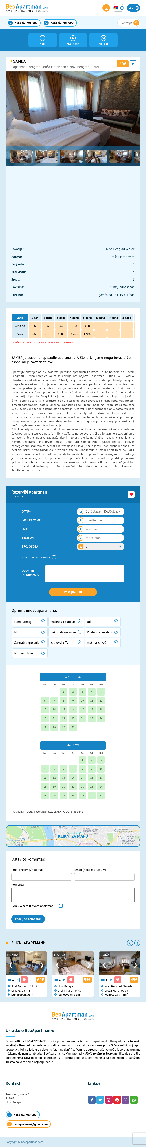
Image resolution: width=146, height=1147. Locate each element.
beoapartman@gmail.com (27, 1124)
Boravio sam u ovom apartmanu (33, 906)
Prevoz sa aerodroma (36, 557)
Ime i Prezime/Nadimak (27, 870)
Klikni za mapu (73, 836)
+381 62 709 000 (21, 1114)
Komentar (18, 884)
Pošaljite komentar (28, 919)
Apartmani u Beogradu (108, 1041)
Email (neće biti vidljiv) (90, 870)
